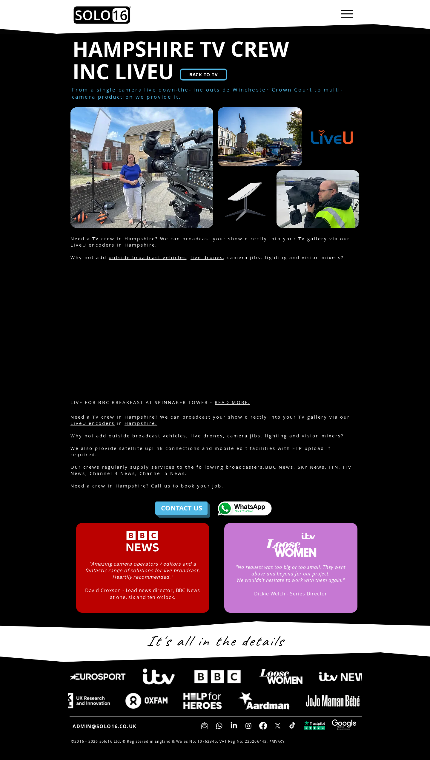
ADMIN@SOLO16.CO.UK (105, 726)
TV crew (103, 239)
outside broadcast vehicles (147, 257)
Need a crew (88, 486)
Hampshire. (141, 245)
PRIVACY (277, 741)
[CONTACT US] (181, 508)
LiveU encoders (92, 245)
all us (163, 486)
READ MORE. (232, 402)
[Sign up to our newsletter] (204, 726)
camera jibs (244, 257)
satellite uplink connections (159, 448)
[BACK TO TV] (203, 75)
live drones (207, 257)
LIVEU (144, 71)
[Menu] (347, 13)
